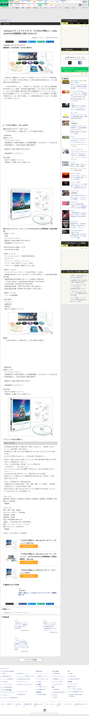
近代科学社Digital (42, 694)
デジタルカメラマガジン (8, 692)
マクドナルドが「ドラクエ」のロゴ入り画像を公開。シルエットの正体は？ (78, 177)
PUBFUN (70, 681)
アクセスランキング (71, 20)
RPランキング (68, 71)
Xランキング (69, 68)
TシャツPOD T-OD (43, 679)
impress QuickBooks (74, 679)
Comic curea (72, 676)
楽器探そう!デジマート (43, 676)
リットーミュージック (43, 673)
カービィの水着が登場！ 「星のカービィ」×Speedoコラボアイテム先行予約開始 (78, 205)
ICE (68, 671)
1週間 (78, 23)
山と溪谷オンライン (42, 686)
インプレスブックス (23, 691)
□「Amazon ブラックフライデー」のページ (16, 612)
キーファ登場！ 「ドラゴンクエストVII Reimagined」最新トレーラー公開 (78, 299)
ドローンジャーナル (7, 684)
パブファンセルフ (73, 684)
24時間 (71, 23)
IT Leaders (4, 681)
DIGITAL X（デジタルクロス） (25, 684)
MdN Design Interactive (59, 692)
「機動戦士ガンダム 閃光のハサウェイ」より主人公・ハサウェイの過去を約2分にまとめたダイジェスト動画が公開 (78, 109)
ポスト (10, 41)
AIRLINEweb (57, 673)
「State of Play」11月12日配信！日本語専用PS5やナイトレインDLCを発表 (77, 272)
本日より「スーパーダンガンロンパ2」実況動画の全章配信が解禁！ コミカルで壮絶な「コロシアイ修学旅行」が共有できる (78, 88)
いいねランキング (81, 71)
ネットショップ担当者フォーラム (26, 676)
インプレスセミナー (23, 681)
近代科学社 (38, 692)
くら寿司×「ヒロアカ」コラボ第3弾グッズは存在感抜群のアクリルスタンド (78, 127)
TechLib (55, 697)
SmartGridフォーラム (23, 673)
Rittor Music (39, 671)
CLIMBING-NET (41, 689)
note (42, 41)
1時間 (64, 23)
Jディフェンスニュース (59, 676)
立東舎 (39, 681)
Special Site (69, 49)
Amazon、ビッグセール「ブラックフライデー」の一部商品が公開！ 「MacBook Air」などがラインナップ (50, 626)
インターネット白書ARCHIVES (10, 697)
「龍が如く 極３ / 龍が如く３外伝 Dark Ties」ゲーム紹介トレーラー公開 (78, 236)
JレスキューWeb (58, 681)
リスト (16, 41)
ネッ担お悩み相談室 (7, 687)
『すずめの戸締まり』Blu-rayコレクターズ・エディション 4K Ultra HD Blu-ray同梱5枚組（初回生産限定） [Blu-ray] (38, 556)
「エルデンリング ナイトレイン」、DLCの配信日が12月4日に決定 (78, 293)
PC (41, 7)
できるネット (5, 695)
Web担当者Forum (6, 676)
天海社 (71, 673)
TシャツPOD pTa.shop (75, 689)
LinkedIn (51, 41)
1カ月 (85, 23)
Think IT (4, 673)
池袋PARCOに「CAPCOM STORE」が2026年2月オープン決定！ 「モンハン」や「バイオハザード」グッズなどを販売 (78, 227)
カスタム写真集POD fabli (76, 691)
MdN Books (56, 689)
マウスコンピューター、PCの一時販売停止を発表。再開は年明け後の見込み (78, 116)
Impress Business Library (24, 679)
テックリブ (54, 695)
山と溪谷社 (38, 684)
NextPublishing (21, 694)
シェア (23, 41)
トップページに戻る (30, 660)
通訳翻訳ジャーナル (58, 679)
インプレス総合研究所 (7, 679)
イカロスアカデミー (58, 684)
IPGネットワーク (72, 686)
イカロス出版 (55, 671)
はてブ (33, 41)
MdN (53, 687)
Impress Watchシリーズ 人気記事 (75, 243)
